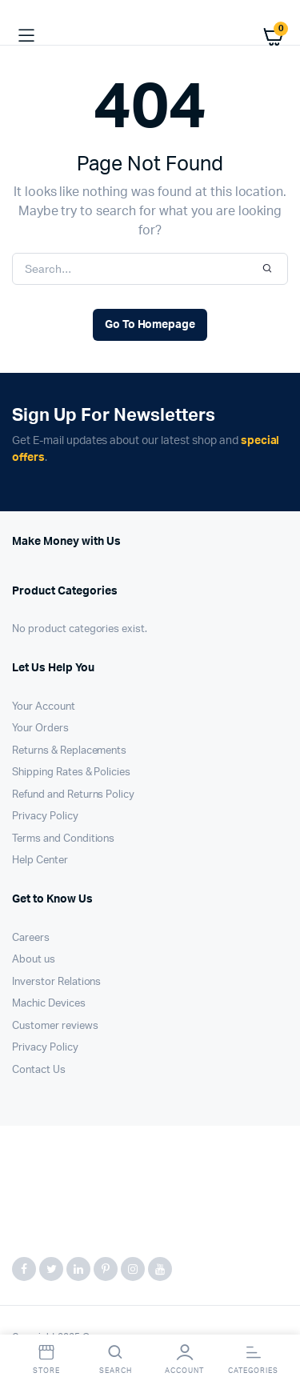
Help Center (40, 860)
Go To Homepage (150, 324)
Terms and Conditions (63, 839)
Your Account (43, 707)
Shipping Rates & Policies (71, 772)
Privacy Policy (45, 816)
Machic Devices (49, 1004)
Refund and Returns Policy (73, 795)
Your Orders (40, 728)
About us (33, 960)
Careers (31, 938)
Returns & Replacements (69, 751)
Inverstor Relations (56, 982)
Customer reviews (55, 1026)
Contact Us (39, 1070)
